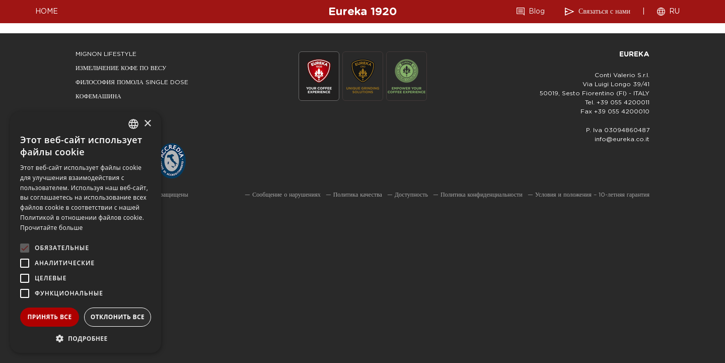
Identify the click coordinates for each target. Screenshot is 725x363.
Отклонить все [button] (117, 317)
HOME (46, 11)
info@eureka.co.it (622, 139)
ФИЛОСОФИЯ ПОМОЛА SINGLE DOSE (132, 82)
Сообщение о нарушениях (286, 195)
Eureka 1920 (362, 11)
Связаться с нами (604, 11)
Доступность (411, 195)
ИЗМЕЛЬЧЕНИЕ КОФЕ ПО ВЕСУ (121, 68)
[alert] (85, 232)
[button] (85, 338)
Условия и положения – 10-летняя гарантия (592, 195)
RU (674, 11)
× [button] (147, 124)
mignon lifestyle (106, 54)
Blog (537, 11)
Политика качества (357, 195)
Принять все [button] (49, 317)
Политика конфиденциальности (482, 195)
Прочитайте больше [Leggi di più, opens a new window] (51, 227)
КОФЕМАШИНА (98, 96)
